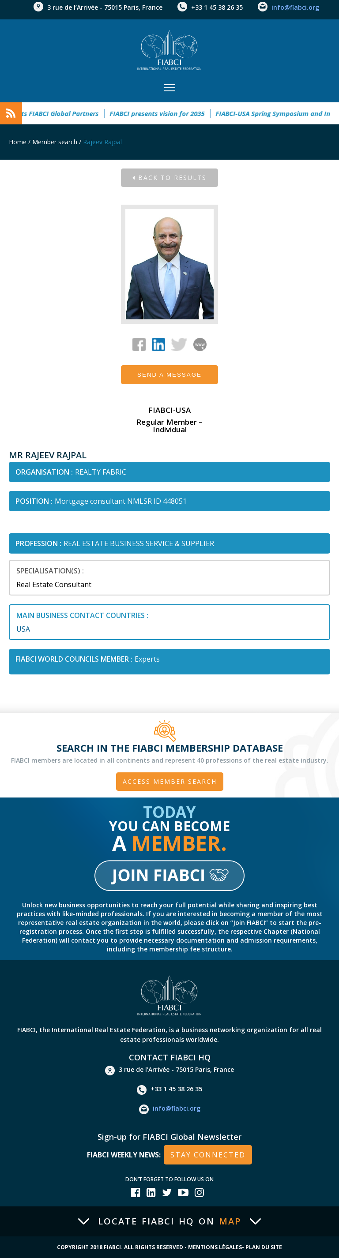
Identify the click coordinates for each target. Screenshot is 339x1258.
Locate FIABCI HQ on (169, 1221)
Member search (54, 142)
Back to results (169, 177)
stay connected (207, 1155)
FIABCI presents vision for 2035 (164, 113)
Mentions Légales (215, 1247)
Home (17, 142)
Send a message (169, 374)
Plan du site (263, 1247)
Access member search (170, 781)
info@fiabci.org (295, 7)
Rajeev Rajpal (102, 142)
